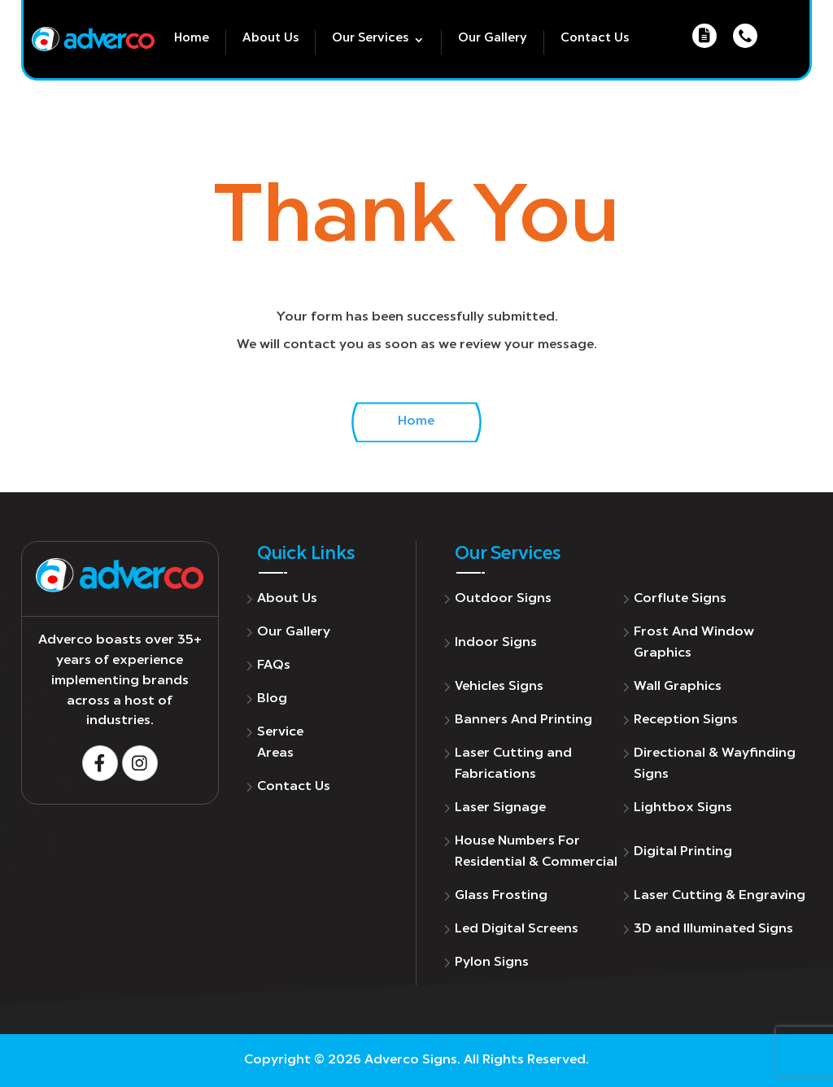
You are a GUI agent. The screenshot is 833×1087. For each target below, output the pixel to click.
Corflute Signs (680, 598)
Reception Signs (686, 720)
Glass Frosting (501, 895)
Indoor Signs (496, 642)
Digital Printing (683, 851)
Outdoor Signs (503, 598)
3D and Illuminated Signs (713, 929)
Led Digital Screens (516, 929)
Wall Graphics (678, 686)
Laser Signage (500, 807)
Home (191, 39)
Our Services (370, 39)
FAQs (273, 665)
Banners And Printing (523, 720)
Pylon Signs (492, 962)
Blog (272, 698)
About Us (270, 39)
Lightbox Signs (683, 807)
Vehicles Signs (499, 686)
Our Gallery (492, 39)
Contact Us (594, 39)
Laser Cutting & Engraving (719, 895)
